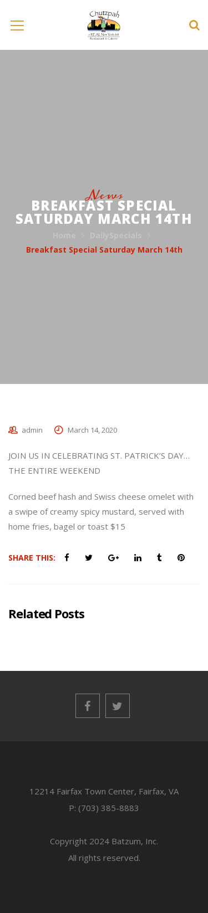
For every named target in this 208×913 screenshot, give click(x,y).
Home (64, 235)
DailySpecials (116, 235)
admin (32, 430)
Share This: (31, 557)
